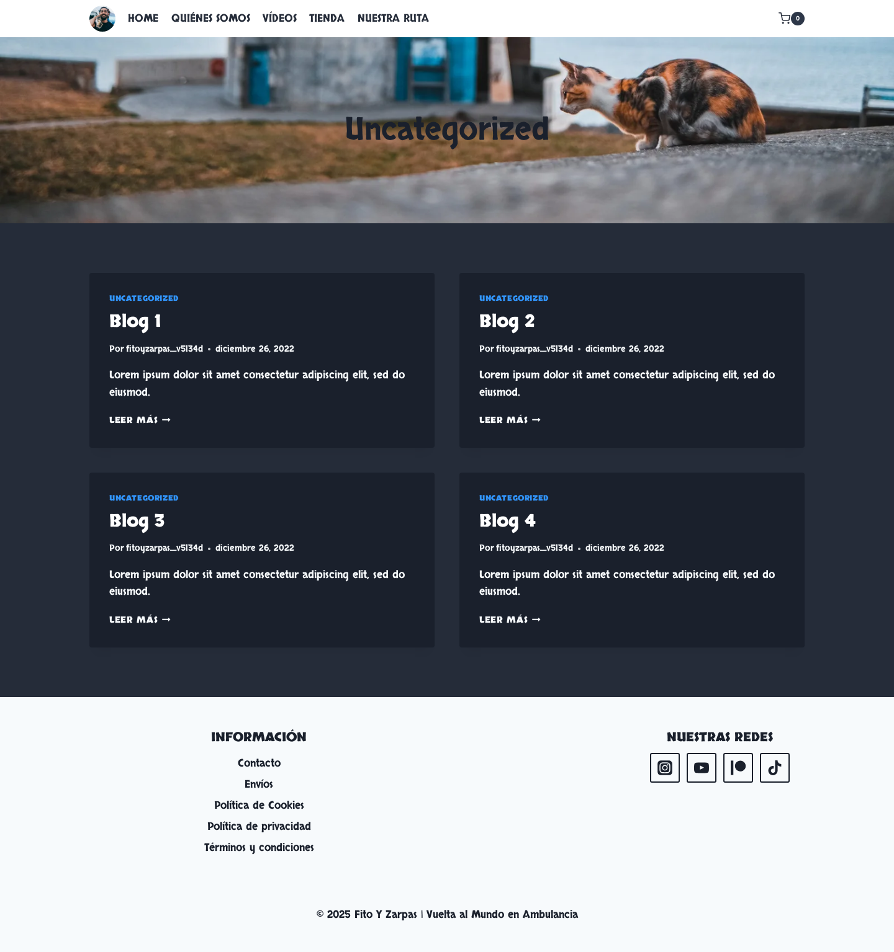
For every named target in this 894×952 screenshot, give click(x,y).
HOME (143, 18)
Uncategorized (144, 298)
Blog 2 (507, 321)
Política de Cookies (259, 805)
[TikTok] (775, 768)
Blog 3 (137, 521)
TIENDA (327, 18)
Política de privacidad (259, 826)
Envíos (259, 784)
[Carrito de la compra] (792, 18)
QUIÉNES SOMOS (210, 18)
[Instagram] (665, 768)
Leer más (140, 420)
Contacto (259, 763)
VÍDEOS (280, 18)
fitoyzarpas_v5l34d (164, 349)
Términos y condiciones (259, 847)
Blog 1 (135, 321)
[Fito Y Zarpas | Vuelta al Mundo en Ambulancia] (102, 19)
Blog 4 (507, 521)
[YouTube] (701, 768)
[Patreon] (738, 768)
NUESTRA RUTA (393, 18)
